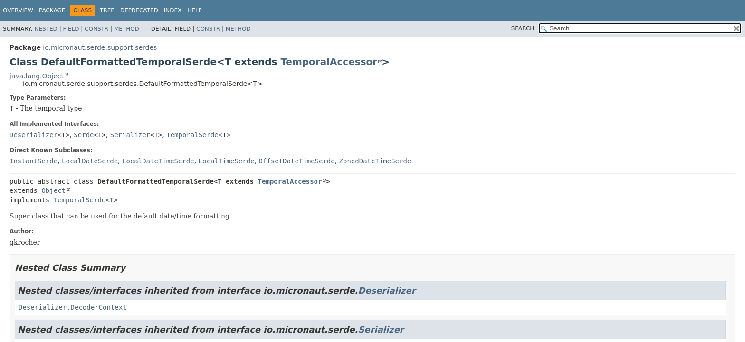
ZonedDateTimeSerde (375, 161)
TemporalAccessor (328, 61)
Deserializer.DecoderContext (73, 307)
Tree (107, 10)
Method (126, 29)
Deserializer (33, 135)
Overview (18, 10)
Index (173, 10)
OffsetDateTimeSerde (297, 161)
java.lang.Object (37, 76)
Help (194, 10)
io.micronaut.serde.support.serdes (100, 47)
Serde (84, 135)
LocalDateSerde (90, 161)
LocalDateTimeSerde (158, 161)
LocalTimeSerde (227, 161)
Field (71, 29)
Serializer (130, 135)
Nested (45, 29)
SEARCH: (523, 28)
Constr (96, 29)
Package (52, 10)
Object (53, 190)
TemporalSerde (192, 135)
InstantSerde (33, 161)
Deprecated (139, 10)
